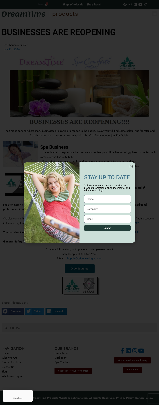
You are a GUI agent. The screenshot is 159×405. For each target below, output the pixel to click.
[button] (131, 166)
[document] (79, 202)
